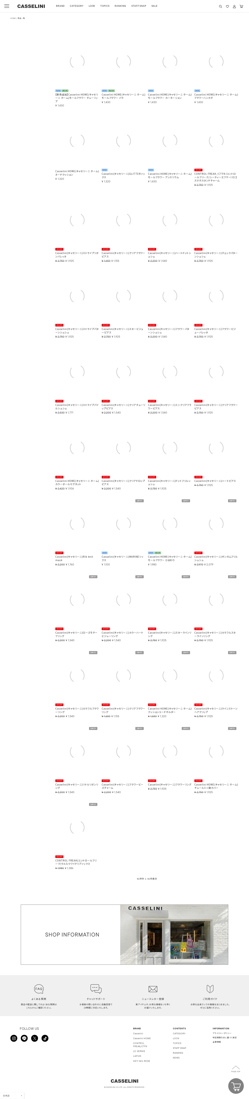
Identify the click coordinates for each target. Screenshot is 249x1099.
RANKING (120, 6)
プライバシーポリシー (222, 1033)
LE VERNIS (139, 1051)
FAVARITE (227, 6)
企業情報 (217, 1042)
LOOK (92, 6)
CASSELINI (31, 6)
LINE (24, 1038)
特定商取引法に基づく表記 (225, 1038)
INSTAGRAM (13, 1038)
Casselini (138, 1034)
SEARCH (220, 6)
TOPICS (104, 6)
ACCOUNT (234, 6)
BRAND (60, 6)
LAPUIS (137, 1056)
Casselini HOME (142, 1038)
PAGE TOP (235, 1072)
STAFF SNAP (138, 6)
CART (241, 6)
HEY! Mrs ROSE (141, 1061)
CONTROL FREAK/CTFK (140, 1045)
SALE (154, 6)
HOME (13, 18)
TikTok (45, 1038)
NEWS (176, 1058)
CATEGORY (77, 6)
